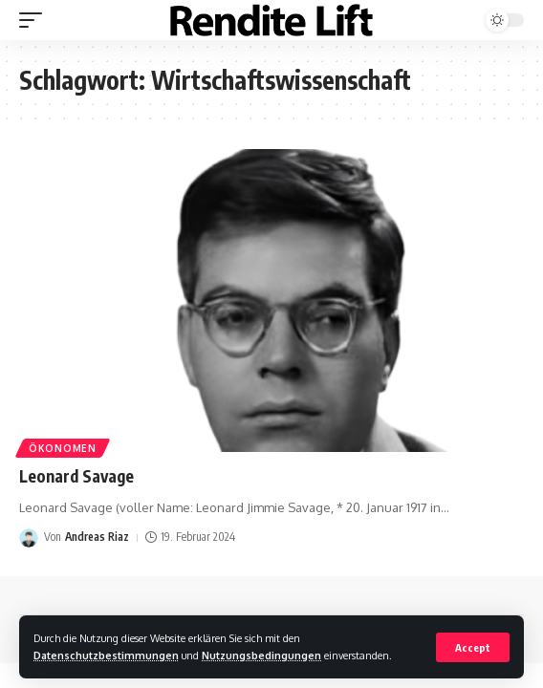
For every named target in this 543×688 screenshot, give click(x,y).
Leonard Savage (76, 475)
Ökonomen (63, 448)
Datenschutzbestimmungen (106, 655)
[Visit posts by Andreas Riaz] (28, 538)
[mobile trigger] (35, 20)
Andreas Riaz (97, 536)
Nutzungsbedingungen (261, 655)
